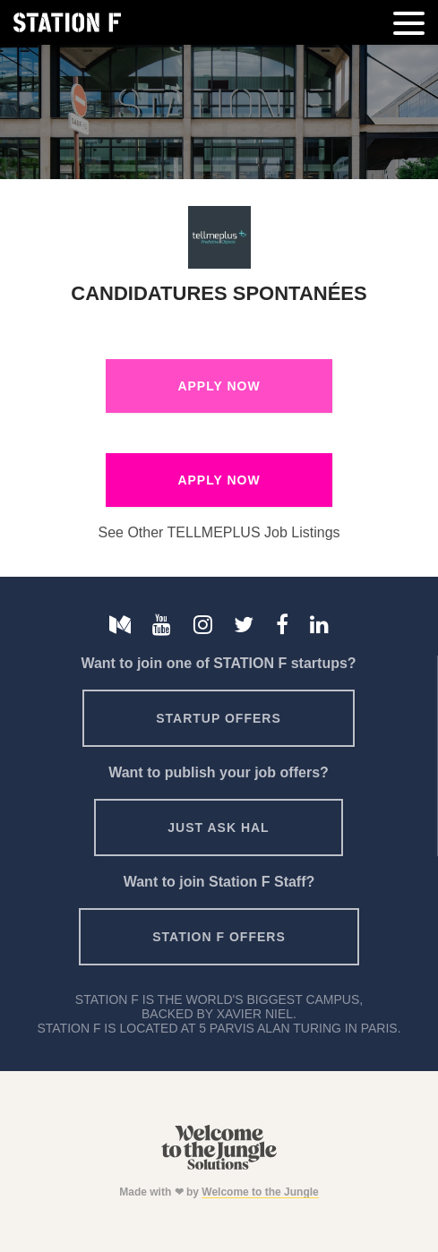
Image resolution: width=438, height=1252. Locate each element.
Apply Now (218, 386)
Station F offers (218, 937)
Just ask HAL (218, 827)
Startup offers (218, 718)
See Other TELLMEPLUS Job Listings (218, 532)
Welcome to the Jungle (260, 1192)
